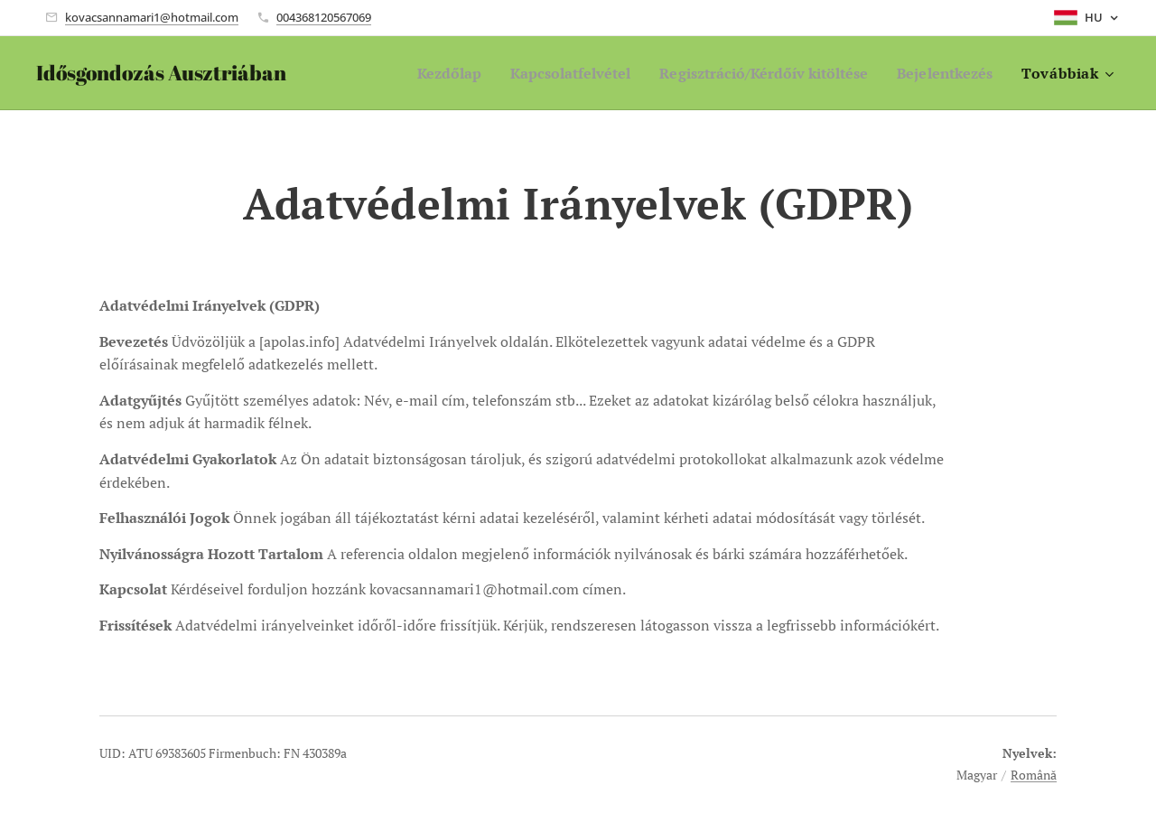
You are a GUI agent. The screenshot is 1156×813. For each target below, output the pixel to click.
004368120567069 (323, 17)
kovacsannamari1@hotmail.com (151, 17)
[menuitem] (409, 73)
